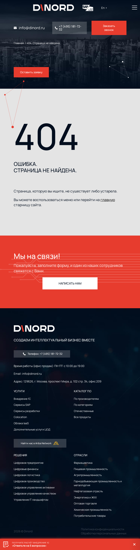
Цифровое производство (29, 481)
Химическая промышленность (92, 509)
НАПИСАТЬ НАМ (70, 283)
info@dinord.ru (32, 28)
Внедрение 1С (22, 398)
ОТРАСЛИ (80, 455)
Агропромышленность (88, 475)
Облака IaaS (21, 423)
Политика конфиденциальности (102, 529)
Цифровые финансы (26, 469)
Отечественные (84, 411)
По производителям (86, 398)
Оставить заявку (31, 72)
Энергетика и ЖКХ (85, 497)
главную (108, 199)
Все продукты (82, 417)
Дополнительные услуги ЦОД (32, 429)
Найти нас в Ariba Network (40, 443)
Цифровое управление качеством (35, 493)
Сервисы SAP (22, 405)
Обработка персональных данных (103, 533)
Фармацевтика (83, 463)
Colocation (20, 417)
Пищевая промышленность (91, 469)
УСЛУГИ (19, 391)
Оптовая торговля (85, 503)
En (104, 7)
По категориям (83, 405)
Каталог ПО (82, 391)
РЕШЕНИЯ (20, 455)
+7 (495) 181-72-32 (70, 27)
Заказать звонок (109, 28)
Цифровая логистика (27, 475)
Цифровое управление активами (34, 487)
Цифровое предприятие (28, 463)
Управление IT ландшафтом (31, 499)
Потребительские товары (90, 515)
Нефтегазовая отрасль (88, 491)
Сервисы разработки (27, 411)
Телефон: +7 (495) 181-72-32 (42, 353)
